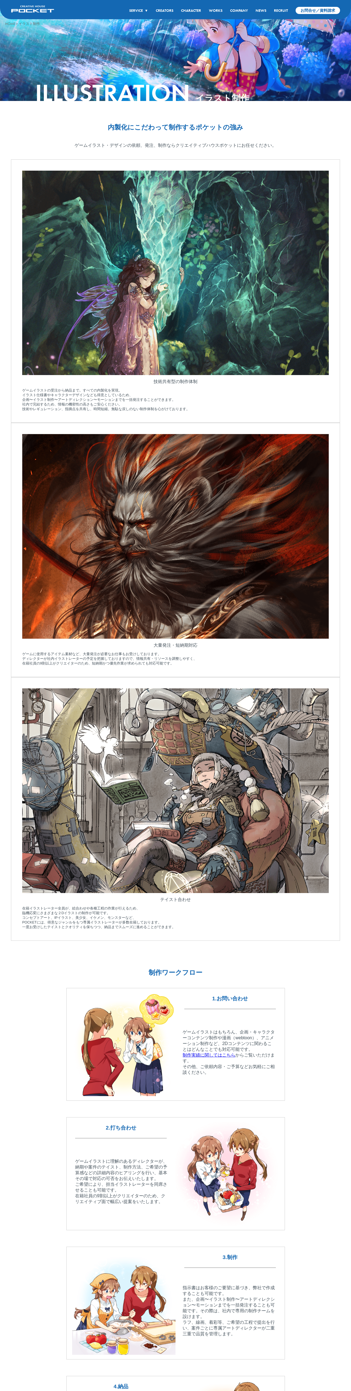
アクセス (246, 1323)
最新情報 (276, 1312)
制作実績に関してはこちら (209, 448)
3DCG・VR (127, 1340)
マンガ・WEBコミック (127, 1334)
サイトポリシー (16, 1379)
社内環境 (306, 1323)
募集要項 (306, 1312)
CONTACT (336, 1300)
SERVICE (138, 10)
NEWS (261, 10)
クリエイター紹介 (157, 1312)
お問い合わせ (336, 1312)
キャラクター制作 (187, 1312)
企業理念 (246, 1312)
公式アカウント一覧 (316, 1361)
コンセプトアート (127, 1323)
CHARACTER (191, 10)
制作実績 (216, 1312)
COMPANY (239, 10)
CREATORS (164, 10)
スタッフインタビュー (306, 1317)
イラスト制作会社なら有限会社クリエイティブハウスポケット (294, 1380)
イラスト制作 (127, 1312)
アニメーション (127, 1329)
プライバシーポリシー (52, 1379)
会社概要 (246, 1317)
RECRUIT (281, 10)
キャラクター (127, 1317)
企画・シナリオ (127, 1346)
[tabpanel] (175, 246)
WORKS (215, 10)
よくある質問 (306, 1329)
